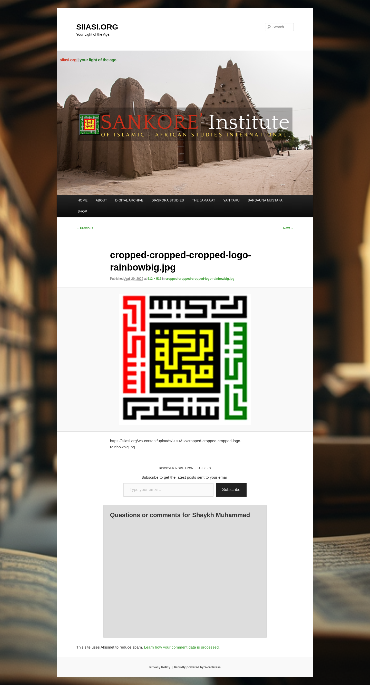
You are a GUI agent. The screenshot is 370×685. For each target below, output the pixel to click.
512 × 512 (154, 279)
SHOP (82, 211)
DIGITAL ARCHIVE (129, 200)
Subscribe (231, 489)
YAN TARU (231, 200)
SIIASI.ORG (97, 27)
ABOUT (101, 200)
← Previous (84, 228)
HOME (82, 200)
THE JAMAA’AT (203, 200)
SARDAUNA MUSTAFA (265, 200)
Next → (288, 228)
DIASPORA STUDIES (167, 200)
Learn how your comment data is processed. (182, 647)
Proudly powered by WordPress (197, 667)
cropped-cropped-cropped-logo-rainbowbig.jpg (200, 279)
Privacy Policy (159, 667)
